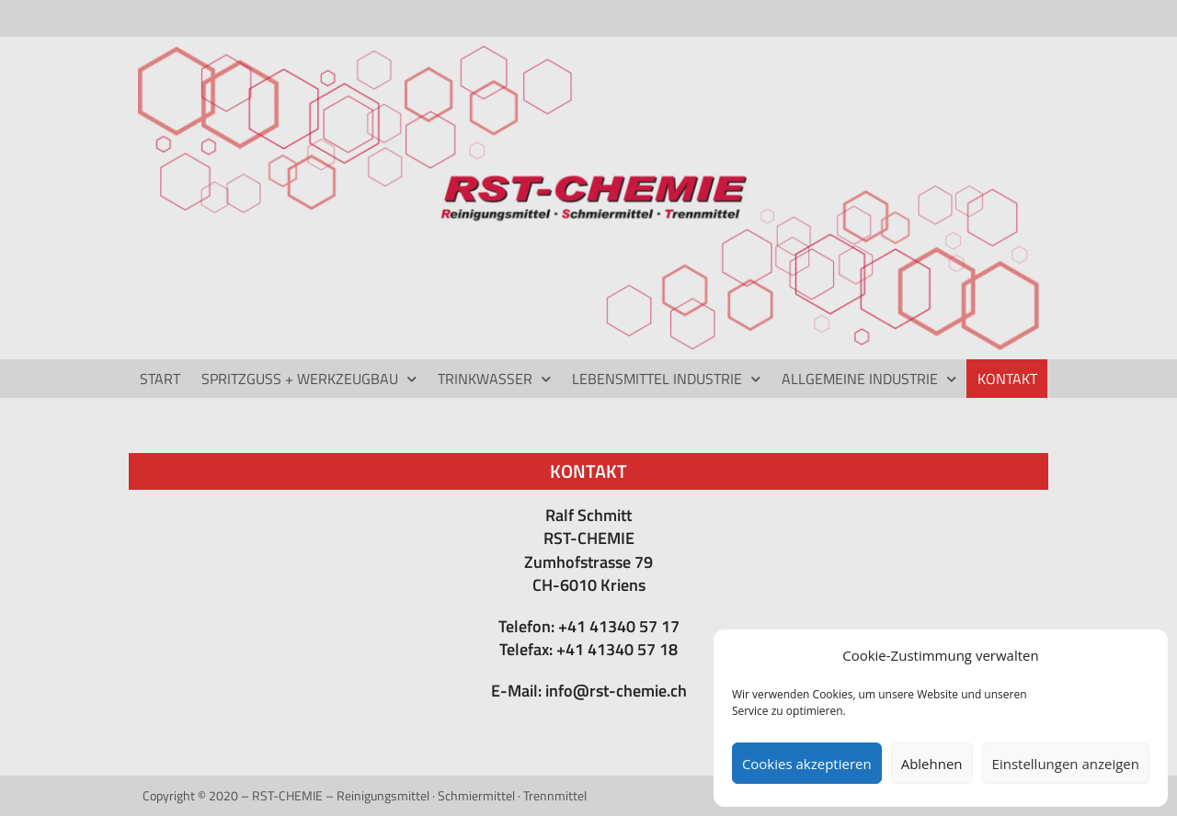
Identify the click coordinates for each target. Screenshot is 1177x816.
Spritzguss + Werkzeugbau (309, 379)
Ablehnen (932, 763)
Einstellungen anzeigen (1065, 763)
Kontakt (1007, 379)
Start (160, 379)
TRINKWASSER (494, 379)
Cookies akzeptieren (807, 763)
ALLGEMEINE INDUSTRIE (869, 379)
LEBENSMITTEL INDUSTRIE (666, 379)
